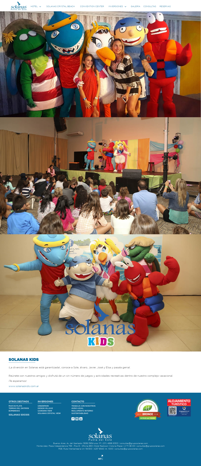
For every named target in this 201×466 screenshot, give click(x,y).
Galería (135, 7)
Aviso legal (77, 408)
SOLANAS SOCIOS (19, 415)
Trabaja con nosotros (83, 406)
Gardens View (45, 411)
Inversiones (118, 6)
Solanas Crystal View (49, 413)
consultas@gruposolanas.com (134, 443)
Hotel (36, 6)
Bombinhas (14, 411)
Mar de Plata (15, 406)
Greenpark (43, 406)
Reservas (165, 7)
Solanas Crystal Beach (60, 7)
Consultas (149, 7)
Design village (45, 408)
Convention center (92, 7)
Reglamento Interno (82, 411)
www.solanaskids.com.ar (24, 386)
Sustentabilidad (79, 413)
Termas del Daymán (19, 408)
